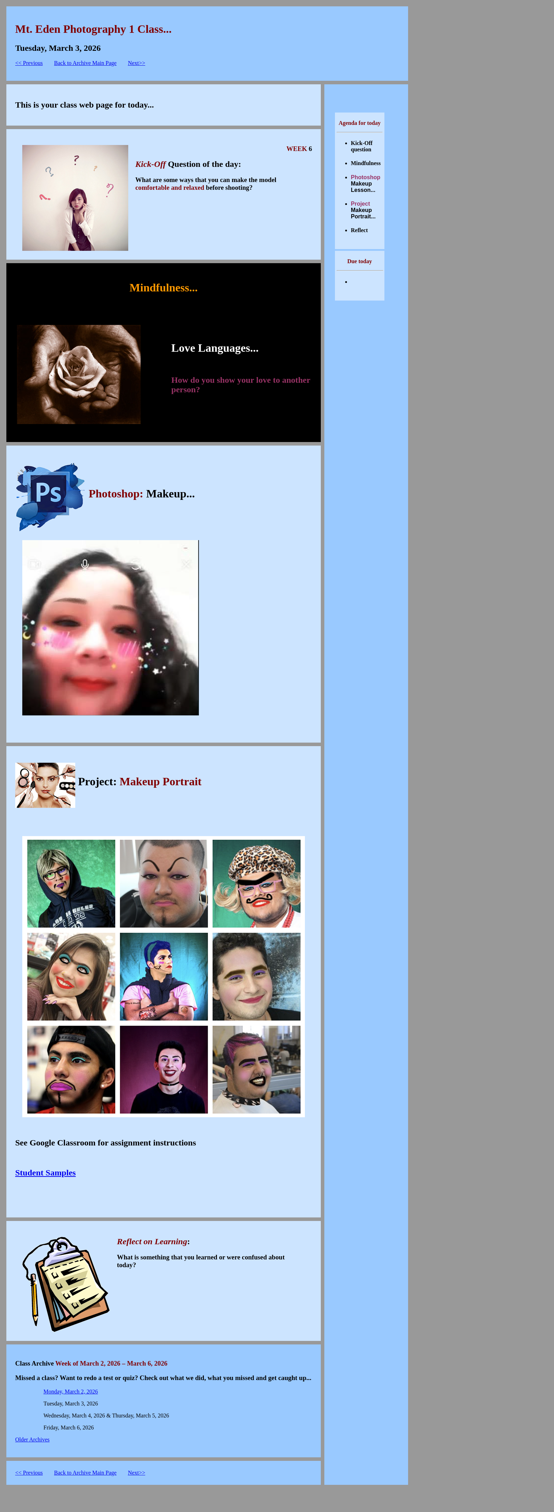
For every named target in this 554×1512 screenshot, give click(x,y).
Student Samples (45, 1172)
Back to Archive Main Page (85, 63)
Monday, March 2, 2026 (70, 1392)
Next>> (136, 63)
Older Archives (32, 1440)
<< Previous (29, 63)
